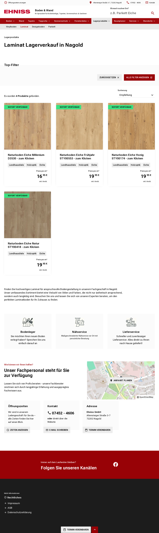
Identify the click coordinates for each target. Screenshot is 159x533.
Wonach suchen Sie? (119, 8)
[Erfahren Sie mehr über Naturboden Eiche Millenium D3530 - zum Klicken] (27, 126)
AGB (10, 507)
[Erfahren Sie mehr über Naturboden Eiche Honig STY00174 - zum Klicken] (131, 126)
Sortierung (122, 90)
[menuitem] (10, 21)
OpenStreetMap (146, 397)
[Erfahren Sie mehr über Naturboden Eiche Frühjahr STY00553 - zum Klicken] (79, 126)
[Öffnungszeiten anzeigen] (15, 2)
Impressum (14, 503)
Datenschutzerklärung (19, 512)
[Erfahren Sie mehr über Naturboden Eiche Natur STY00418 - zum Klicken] (27, 214)
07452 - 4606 (63, 413)
